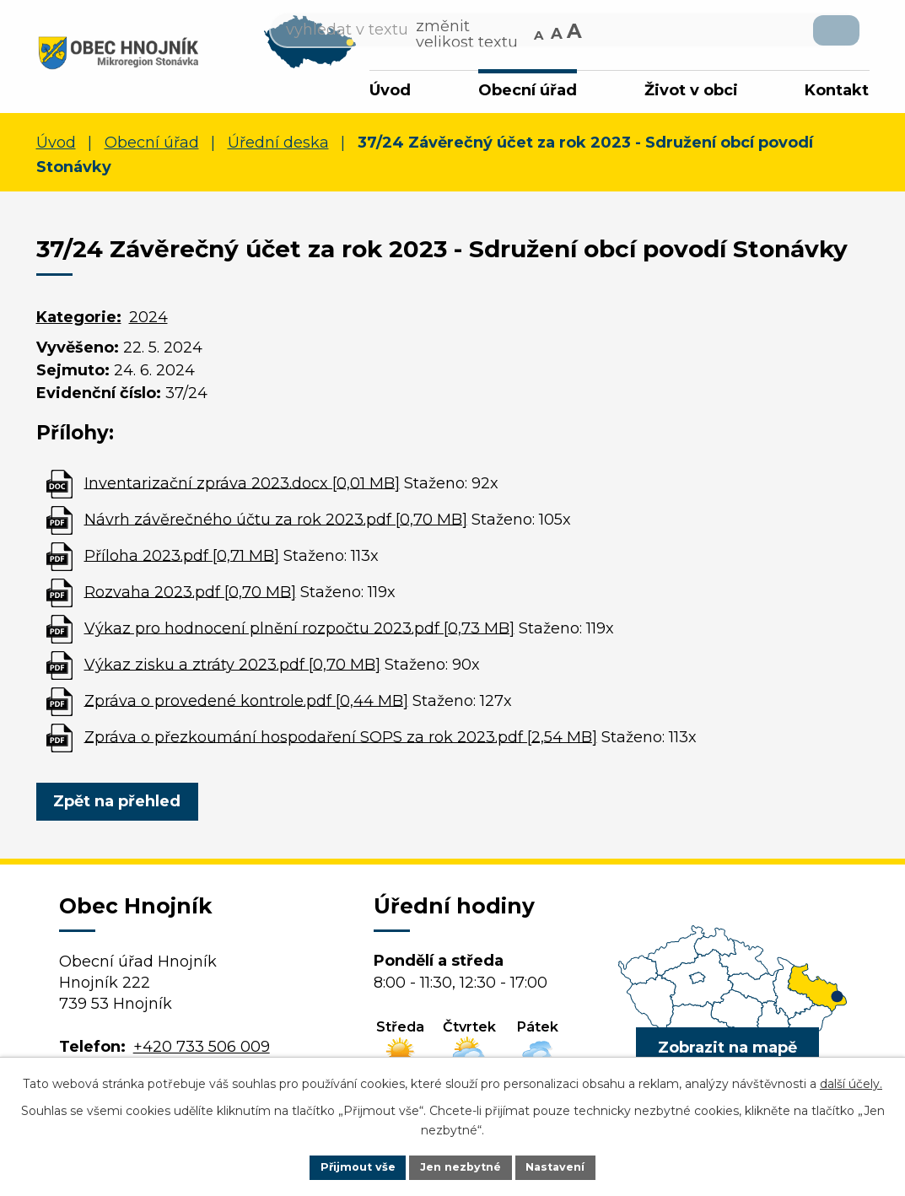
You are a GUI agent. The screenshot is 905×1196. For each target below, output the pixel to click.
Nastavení (563, 1165)
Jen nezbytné (460, 1165)
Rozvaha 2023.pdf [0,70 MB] (190, 596)
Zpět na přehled (122, 805)
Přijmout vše (349, 1165)
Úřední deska (278, 147)
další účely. (851, 1081)
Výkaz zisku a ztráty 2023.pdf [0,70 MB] (232, 669)
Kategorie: (78, 321)
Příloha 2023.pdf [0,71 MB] (181, 560)
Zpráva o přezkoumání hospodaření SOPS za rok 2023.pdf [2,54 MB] (340, 741)
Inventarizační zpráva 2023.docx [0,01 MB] (242, 487)
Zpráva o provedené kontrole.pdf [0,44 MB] (246, 705)
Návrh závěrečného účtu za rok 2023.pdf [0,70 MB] (275, 523)
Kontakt (837, 90)
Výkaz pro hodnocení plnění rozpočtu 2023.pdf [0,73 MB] (299, 632)
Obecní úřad (527, 90)
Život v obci (691, 90)
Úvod (390, 90)
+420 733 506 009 (201, 1051)
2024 (148, 321)
